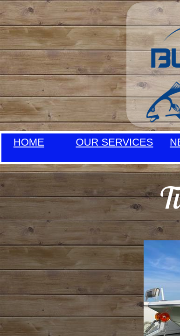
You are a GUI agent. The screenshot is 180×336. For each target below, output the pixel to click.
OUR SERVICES (114, 142)
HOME (29, 142)
